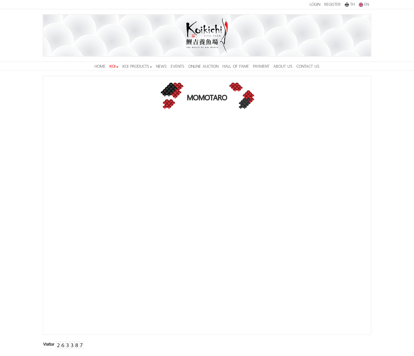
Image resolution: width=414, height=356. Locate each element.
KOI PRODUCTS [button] (137, 66)
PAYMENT (261, 66)
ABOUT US (282, 66)
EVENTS (177, 66)
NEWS (161, 66)
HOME (100, 66)
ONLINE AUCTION (203, 66)
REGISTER (332, 4)
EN (364, 4)
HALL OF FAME (236, 66)
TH (350, 4)
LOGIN (315, 4)
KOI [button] (114, 66)
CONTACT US (307, 66)
